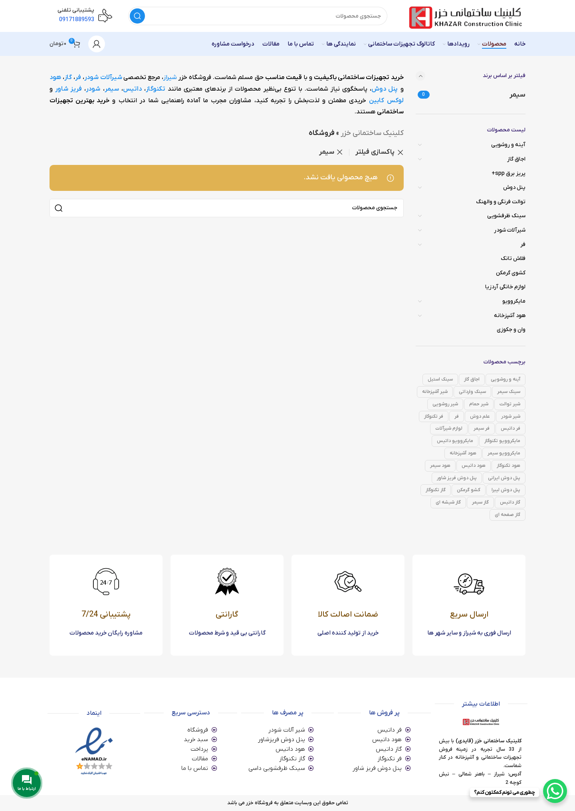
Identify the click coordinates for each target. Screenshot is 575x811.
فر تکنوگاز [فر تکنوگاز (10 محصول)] (433, 416)
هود (55, 77)
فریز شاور (68, 89)
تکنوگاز (155, 89)
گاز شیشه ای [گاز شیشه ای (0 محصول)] (448, 502)
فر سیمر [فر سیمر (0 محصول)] (482, 428)
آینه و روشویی (508, 145)
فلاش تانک (513, 258)
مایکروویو (513, 301)
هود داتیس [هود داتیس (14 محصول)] (474, 465)
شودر (93, 89)
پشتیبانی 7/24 (106, 614)
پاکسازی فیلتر (375, 152)
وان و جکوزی (511, 329)
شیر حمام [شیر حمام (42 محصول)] (478, 404)
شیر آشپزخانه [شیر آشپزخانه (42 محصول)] (435, 392)
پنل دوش (514, 187)
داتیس (132, 89)
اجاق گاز (516, 159)
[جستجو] (257, 16)
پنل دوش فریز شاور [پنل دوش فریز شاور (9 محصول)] (457, 478)
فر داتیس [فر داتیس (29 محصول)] (510, 428)
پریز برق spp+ (508, 173)
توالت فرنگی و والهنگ (500, 202)
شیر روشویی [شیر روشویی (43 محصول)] (445, 404)
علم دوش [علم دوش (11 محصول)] (480, 416)
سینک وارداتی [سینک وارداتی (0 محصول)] (472, 392)
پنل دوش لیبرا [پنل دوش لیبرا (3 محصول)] (506, 490)
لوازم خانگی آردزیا (505, 287)
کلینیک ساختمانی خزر (372, 133)
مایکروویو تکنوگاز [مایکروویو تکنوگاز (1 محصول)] (502, 441)
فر (522, 244)
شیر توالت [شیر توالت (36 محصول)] (510, 404)
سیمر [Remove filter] (326, 152)
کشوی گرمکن (510, 273)
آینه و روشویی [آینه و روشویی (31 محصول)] (505, 379)
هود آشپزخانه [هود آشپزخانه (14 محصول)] (463, 453)
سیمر (112, 89)
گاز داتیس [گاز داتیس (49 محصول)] (510, 502)
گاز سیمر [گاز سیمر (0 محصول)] (480, 502)
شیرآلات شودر (509, 230)
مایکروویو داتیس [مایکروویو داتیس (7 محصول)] (455, 441)
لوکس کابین (386, 101)
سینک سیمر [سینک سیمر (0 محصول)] (508, 392)
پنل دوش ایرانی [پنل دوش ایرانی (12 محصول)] (504, 478)
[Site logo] (464, 15)
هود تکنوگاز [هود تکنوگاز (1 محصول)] (508, 465)
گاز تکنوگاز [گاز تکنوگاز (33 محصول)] (436, 490)
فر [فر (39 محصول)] (456, 416)
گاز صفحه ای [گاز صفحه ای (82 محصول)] (507, 515)
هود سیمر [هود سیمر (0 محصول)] (440, 465)
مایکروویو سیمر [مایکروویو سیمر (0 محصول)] (504, 453)
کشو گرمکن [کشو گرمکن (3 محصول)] (468, 490)
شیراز (170, 77)
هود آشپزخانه (509, 315)
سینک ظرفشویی (506, 216)
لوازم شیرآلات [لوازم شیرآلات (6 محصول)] (448, 428)
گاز (68, 77)
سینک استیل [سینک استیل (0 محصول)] (440, 379)
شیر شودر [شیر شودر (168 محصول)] (510, 416)
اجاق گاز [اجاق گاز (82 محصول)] (472, 379)
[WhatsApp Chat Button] (555, 791)
